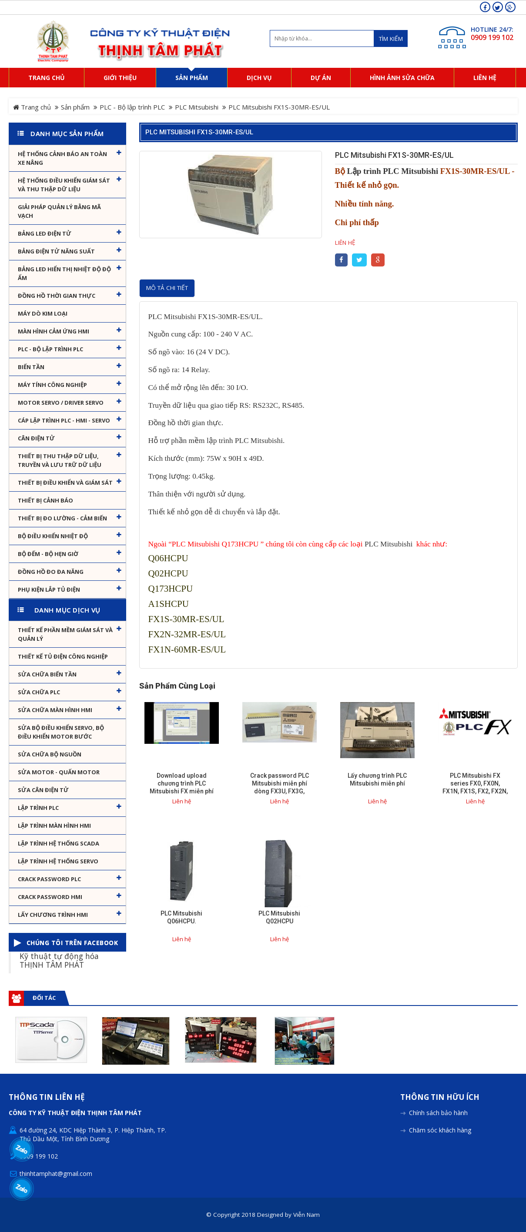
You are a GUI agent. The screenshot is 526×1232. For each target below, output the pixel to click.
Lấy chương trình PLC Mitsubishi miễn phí (377, 779)
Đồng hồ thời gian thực (56, 296)
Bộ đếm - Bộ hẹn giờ (48, 554)
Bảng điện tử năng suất (56, 251)
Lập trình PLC (38, 808)
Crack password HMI (50, 897)
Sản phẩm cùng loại (177, 686)
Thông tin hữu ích (439, 1097)
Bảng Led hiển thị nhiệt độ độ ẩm (64, 273)
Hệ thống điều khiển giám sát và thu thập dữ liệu (64, 184)
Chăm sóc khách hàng (440, 1130)
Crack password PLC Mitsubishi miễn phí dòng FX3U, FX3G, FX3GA (279, 787)
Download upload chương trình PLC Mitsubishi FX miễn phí (182, 783)
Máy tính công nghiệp (52, 385)
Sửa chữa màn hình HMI (55, 710)
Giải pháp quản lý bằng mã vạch (59, 211)
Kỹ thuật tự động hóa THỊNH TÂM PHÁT (59, 960)
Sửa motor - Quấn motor (59, 772)
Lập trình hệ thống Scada (58, 843)
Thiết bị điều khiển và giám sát (65, 482)
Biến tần (31, 367)
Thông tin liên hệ (47, 1097)
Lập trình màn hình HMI (54, 825)
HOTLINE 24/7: (492, 29)
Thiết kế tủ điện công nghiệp (63, 656)
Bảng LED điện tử (44, 233)
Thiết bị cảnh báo (45, 500)
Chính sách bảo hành (438, 1113)
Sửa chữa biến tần (47, 674)
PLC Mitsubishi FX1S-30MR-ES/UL (199, 132)
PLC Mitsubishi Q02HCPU (279, 917)
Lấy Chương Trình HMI (53, 915)
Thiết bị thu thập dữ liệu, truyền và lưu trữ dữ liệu (59, 460)
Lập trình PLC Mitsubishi (393, 171)
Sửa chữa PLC (39, 692)
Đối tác (44, 998)
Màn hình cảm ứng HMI (53, 331)
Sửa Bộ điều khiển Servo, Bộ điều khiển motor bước (61, 732)
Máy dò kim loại (42, 313)
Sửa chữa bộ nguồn (49, 754)
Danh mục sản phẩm (67, 133)
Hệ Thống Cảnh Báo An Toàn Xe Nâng (62, 158)
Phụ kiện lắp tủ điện (49, 589)
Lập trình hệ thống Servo (58, 861)
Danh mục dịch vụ (67, 610)
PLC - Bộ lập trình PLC (132, 107)
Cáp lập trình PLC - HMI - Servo (64, 420)
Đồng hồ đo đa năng (51, 572)
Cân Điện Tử (36, 438)
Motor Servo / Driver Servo (61, 402)
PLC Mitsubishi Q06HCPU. (181, 917)
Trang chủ (32, 107)
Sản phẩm (75, 107)
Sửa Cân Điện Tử (43, 790)
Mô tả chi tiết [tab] (167, 288)
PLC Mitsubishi (196, 107)
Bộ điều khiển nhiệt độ (53, 536)
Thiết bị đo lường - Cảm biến (62, 518)
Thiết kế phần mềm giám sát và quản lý (65, 634)
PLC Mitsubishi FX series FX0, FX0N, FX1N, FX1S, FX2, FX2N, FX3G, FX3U (475, 787)
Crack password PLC (49, 879)
